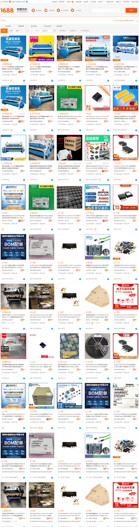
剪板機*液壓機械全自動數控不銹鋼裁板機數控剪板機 (97, 68)
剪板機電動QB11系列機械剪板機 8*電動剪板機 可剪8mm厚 (125, 68)
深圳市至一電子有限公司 (64, 220)
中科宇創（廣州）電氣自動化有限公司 (92, 270)
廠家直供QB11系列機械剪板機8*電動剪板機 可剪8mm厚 (41, 117)
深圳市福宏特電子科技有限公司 (120, 171)
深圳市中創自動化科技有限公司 (64, 121)
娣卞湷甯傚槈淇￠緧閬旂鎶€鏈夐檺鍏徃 (120, 469)
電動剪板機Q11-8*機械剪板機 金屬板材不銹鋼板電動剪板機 (13, 167)
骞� (23, 468)
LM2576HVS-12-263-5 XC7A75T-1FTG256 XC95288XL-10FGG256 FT (97, 117)
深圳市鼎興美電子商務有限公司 (64, 419)
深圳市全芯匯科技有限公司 (120, 320)
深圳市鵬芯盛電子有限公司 (36, 270)
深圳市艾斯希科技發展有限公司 (36, 369)
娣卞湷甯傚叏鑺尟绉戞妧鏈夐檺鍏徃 (120, 518)
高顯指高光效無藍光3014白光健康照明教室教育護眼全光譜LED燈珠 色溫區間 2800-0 (125, 118)
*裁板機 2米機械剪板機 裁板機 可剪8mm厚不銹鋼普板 (12, 68)
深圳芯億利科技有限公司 (64, 320)
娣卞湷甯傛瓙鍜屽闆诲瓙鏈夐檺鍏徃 (36, 518)
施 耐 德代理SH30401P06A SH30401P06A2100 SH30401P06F (69, 117)
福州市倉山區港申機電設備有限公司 (8, 320)
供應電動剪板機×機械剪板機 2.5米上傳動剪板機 (69, 68)
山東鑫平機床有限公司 (36, 72)
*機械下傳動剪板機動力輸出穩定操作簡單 (41, 68)
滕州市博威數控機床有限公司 (92, 72)
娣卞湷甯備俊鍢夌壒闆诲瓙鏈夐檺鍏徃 (8, 469)
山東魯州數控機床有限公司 (8, 171)
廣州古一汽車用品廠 (92, 320)
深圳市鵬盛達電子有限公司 (92, 369)
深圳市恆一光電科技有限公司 (120, 121)
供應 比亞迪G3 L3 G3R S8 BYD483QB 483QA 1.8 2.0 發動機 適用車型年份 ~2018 (13, 316)
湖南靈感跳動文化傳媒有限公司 (64, 369)
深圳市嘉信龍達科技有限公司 (120, 270)
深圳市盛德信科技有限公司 (92, 171)
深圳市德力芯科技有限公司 (92, 220)
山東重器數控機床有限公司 (8, 72)
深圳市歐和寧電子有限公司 (36, 320)
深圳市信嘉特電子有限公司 (8, 270)
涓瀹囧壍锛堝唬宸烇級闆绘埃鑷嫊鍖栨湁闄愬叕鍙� (92, 469)
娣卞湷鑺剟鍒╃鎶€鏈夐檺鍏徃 (64, 518)
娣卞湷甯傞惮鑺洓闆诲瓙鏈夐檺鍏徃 (36, 469)
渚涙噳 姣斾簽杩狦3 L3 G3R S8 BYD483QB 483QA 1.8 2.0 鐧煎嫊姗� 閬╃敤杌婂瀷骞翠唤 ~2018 (13, 515)
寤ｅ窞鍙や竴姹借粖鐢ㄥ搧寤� (92, 518)
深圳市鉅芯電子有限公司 (120, 220)
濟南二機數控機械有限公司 (120, 72)
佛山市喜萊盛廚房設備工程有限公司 (8, 369)
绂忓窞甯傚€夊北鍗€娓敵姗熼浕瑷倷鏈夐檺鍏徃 (8, 518)
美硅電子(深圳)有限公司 (8, 220)
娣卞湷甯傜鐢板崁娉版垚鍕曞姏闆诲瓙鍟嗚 (64, 469)
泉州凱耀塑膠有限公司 (64, 171)
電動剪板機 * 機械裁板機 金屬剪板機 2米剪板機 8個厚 (13, 117)
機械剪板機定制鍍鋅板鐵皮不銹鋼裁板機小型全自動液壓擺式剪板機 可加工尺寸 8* (41, 167)
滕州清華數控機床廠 (64, 72)
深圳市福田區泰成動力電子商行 (92, 121)
